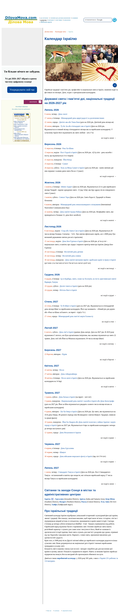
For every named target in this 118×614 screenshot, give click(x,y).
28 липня (48, 126)
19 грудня (48, 286)
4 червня (48, 448)
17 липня (48, 118)
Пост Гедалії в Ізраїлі (68, 152)
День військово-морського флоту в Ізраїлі (76, 456)
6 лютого (48, 332)
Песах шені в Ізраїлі (69, 378)
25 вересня (49, 164)
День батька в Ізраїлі (67, 397)
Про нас (49, 610)
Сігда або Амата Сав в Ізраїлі (72, 231)
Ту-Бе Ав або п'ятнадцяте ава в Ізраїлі (75, 126)
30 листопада (50, 260)
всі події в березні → (108, 360)
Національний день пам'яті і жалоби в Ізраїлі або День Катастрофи (88, 401)
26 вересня (49, 168)
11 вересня (49, 148)
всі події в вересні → (108, 176)
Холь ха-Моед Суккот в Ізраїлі (72, 168)
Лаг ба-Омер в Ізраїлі (68, 412)
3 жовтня (48, 197)
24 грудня (48, 290)
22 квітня (48, 370)
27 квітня (48, 374)
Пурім (64, 354)
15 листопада (50, 241)
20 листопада (50, 252)
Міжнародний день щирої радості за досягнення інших (82, 118)
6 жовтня (48, 205)
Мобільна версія (45, 22)
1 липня (48, 472)
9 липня (48, 114)
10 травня (48, 422)
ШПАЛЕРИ (67, 20)
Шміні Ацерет (66, 187)
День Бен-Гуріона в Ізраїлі (72, 241)
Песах (61, 370)
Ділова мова (49, 32)
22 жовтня (49, 212)
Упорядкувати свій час (22, 89)
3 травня (48, 401)
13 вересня (49, 152)
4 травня (48, 412)
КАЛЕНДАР (43, 20)
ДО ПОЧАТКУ (44, 18)
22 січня (48, 306)
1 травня (48, 397)
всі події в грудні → (108, 295)
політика (56, 610)
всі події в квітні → (108, 387)
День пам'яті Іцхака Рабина (70, 212)
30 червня (48, 456)
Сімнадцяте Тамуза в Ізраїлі (69, 472)
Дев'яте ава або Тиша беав (69, 122)
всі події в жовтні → (108, 220)
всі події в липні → (108, 138)
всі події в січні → (109, 322)
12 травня (48, 433)
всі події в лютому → (108, 344)
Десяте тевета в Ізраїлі (68, 286)
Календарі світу (60, 32)
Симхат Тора (64, 197)
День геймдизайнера (69, 374)
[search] (98, 20)
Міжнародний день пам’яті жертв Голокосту (76, 316)
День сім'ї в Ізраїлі (66, 332)
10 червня (48, 452)
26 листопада (50, 256)
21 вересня (49, 160)
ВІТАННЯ (50, 20)
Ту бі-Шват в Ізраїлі (68, 306)
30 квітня (48, 378)
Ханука (55, 282)
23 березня (49, 354)
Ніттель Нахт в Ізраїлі (68, 290)
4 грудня (48, 279)
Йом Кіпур (67, 160)
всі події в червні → (108, 462)
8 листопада (49, 231)
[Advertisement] (59, 7)
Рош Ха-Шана (68, 148)
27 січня (48, 316)
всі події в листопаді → (107, 268)
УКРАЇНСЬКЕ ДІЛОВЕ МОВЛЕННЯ (60, 18)
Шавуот (63, 452)
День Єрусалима (67, 448)
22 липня (48, 122)
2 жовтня (48, 187)
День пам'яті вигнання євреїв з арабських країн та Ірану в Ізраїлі (90, 260)
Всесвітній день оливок (71, 256)
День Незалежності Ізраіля (70, 433)
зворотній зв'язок (66, 610)
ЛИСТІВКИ (58, 20)
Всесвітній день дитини (73, 252)
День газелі (62, 114)
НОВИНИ (74, 18)
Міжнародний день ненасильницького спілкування (80, 205)
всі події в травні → (108, 438)
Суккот (65, 164)
